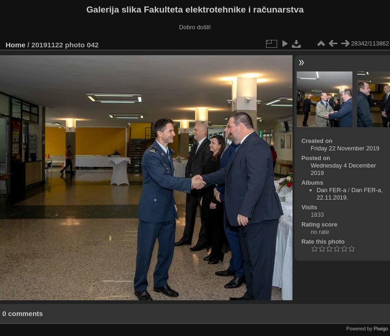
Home (16, 45)
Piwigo (381, 328)
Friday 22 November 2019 (345, 148)
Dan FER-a (331, 190)
